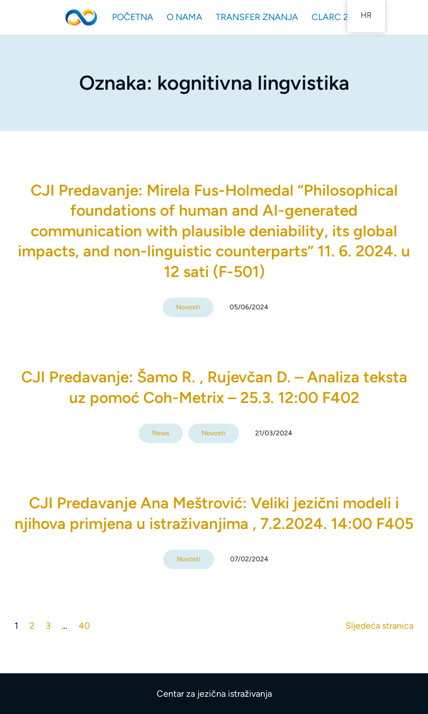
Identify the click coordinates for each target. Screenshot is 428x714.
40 (84, 625)
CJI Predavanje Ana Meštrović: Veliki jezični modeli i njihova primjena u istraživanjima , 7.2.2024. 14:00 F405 (214, 512)
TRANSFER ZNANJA (257, 17)
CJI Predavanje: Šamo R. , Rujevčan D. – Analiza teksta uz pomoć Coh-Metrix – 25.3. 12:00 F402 (214, 386)
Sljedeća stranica (380, 625)
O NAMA (184, 17)
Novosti (188, 307)
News (160, 433)
